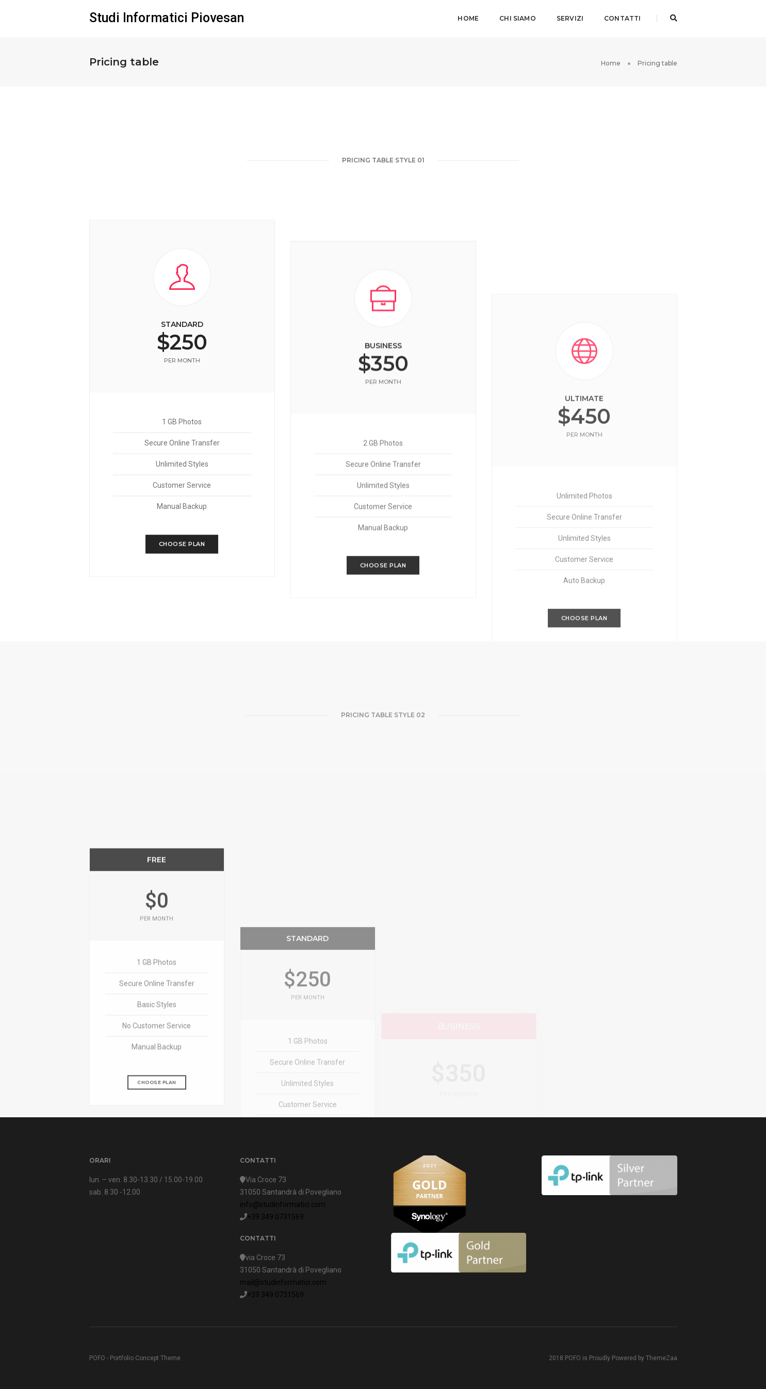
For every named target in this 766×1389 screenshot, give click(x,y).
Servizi (570, 18)
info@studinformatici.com (282, 1204)
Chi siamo (517, 18)
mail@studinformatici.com (283, 1282)
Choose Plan (182, 565)
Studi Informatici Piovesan (166, 17)
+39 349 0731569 (275, 1217)
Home (468, 18)
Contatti (622, 18)
